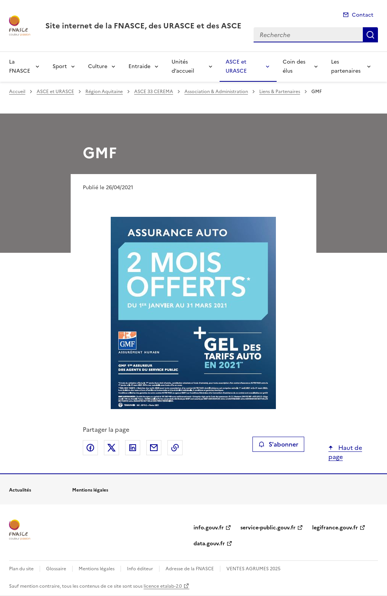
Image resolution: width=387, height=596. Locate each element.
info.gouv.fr (209, 528)
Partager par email (153, 447)
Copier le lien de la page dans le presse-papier (175, 447)
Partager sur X (111, 447)
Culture (97, 66)
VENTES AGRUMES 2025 (253, 568)
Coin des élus (294, 66)
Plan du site (21, 568)
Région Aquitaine (104, 91)
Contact (362, 15)
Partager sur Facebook (90, 447)
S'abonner (278, 444)
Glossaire (56, 568)
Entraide (139, 66)
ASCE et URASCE (236, 66)
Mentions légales (97, 568)
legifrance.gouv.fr (335, 528)
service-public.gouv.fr (268, 528)
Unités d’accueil (183, 66)
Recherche (370, 34)
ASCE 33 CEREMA (153, 91)
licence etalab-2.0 (163, 586)
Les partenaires (346, 66)
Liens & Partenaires (279, 91)
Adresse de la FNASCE (190, 568)
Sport (60, 66)
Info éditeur (140, 568)
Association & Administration (216, 91)
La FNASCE (19, 66)
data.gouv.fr (209, 544)
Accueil (17, 91)
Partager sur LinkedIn (132, 447)
